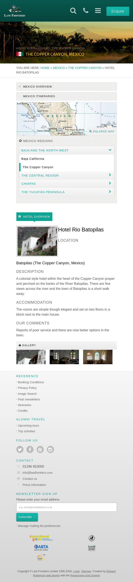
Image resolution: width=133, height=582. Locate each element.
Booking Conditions (31, 382)
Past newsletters (29, 399)
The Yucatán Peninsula (43, 192)
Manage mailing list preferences (39, 526)
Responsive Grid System (85, 575)
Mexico (59, 68)
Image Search (27, 393)
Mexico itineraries (38, 96)
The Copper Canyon (84, 68)
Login (76, 571)
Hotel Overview (34, 216)
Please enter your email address (37, 499)
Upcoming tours (28, 425)
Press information (34, 485)
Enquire (117, 11)
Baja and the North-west (45, 150)
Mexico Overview (35, 86)
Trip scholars (26, 431)
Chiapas (28, 183)
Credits (23, 410)
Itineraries (24, 405)
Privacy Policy (27, 388)
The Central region (40, 175)
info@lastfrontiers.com (34, 472)
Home (44, 68)
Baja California (32, 158)
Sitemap (86, 571)
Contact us (30, 478)
